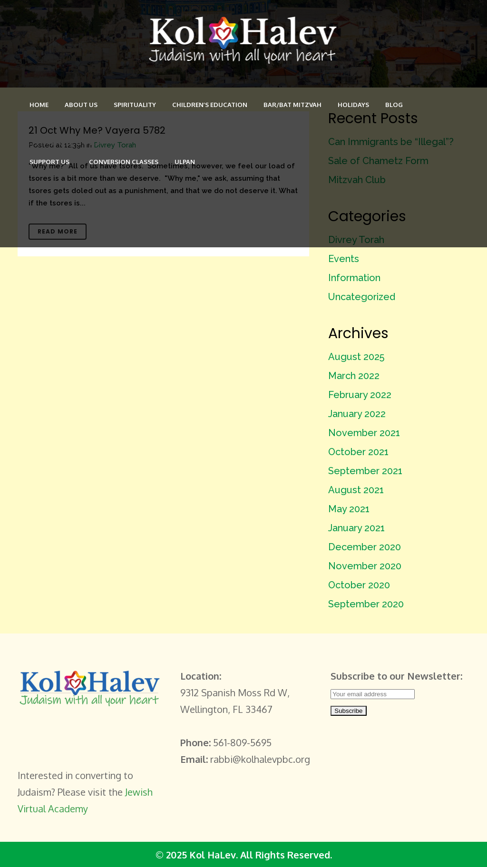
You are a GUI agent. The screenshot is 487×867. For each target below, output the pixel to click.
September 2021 (365, 471)
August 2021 (356, 490)
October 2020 (359, 585)
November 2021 (364, 432)
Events (343, 258)
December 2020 (364, 547)
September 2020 (366, 604)
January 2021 (356, 528)
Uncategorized (361, 296)
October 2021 (358, 452)
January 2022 (357, 413)
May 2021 (349, 509)
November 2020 (364, 566)
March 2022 (354, 375)
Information (354, 277)
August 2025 (356, 356)
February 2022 (359, 394)
